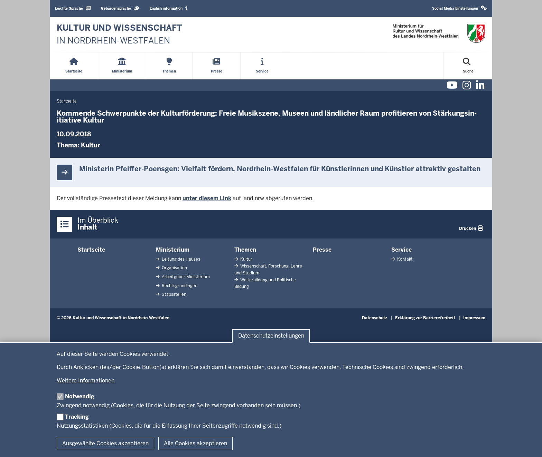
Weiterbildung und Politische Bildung (265, 283)
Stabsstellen (173, 294)
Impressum (474, 318)
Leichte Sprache (73, 8)
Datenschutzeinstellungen (271, 336)
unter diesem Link (207, 198)
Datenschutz (374, 318)
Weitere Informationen (85, 380)
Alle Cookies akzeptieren (195, 443)
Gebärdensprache (120, 8)
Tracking (77, 416)
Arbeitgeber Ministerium (185, 277)
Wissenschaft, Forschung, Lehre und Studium (268, 269)
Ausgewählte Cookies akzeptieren (105, 443)
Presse (322, 249)
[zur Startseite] (119, 34)
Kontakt (404, 259)
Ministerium (172, 249)
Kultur (90, 145)
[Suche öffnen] (468, 65)
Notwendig (79, 396)
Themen (245, 249)
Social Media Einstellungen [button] (459, 8)
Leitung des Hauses (180, 259)
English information (168, 8)
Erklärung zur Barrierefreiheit (425, 318)
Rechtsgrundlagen (179, 286)
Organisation (174, 268)
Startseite (91, 249)
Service (401, 249)
